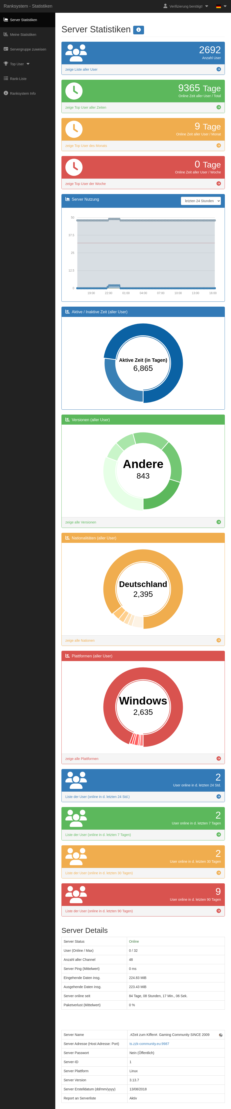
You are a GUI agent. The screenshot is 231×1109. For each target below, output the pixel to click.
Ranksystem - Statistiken (28, 6)
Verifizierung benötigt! (186, 6)
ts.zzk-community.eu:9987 (149, 1044)
